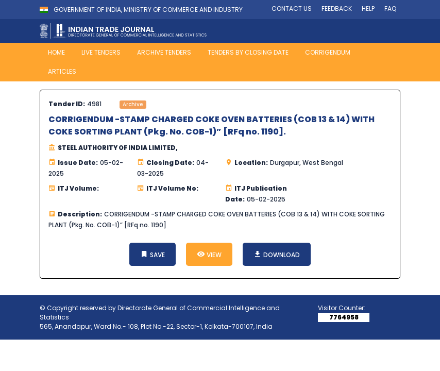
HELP (368, 8)
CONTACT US (292, 8)
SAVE (152, 254)
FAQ (390, 8)
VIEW (209, 254)
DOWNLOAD (276, 254)
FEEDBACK (336, 8)
